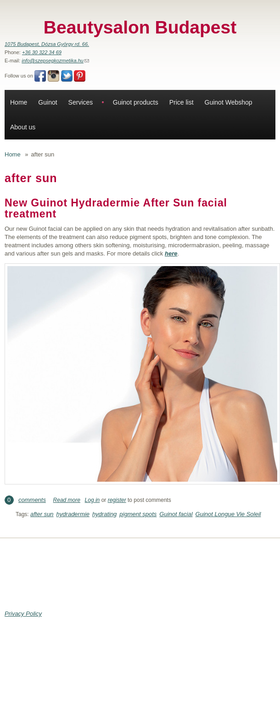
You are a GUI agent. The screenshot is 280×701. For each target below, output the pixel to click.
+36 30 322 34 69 (42, 52)
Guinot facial (175, 514)
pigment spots (138, 514)
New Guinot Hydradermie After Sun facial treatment (116, 208)
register (117, 500)
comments (32, 499)
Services (80, 102)
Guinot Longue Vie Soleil (228, 514)
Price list (181, 102)
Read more (66, 500)
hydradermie (73, 514)
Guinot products (135, 102)
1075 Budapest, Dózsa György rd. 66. (47, 44)
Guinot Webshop (228, 102)
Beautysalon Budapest (140, 27)
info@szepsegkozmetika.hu (55, 60)
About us (22, 127)
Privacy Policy (23, 613)
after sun (42, 514)
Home (18, 102)
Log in (92, 500)
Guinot (47, 102)
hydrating (104, 514)
